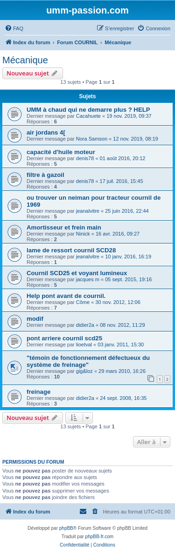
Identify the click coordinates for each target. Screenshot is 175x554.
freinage (38, 391)
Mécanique (25, 60)
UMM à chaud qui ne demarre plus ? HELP (88, 109)
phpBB (66, 528)
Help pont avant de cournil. (66, 295)
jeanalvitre (87, 211)
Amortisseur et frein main (64, 227)
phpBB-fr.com (99, 536)
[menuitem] (14, 28)
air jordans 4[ (46, 132)
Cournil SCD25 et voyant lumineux (77, 273)
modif (35, 318)
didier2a (85, 325)
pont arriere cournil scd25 (64, 338)
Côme (83, 302)
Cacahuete (88, 116)
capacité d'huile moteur (61, 152)
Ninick (83, 233)
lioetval (84, 344)
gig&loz (84, 371)
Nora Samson (91, 139)
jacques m (87, 279)
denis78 (85, 158)
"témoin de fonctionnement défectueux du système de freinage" (88, 361)
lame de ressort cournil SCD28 (71, 250)
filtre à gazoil (45, 174)
